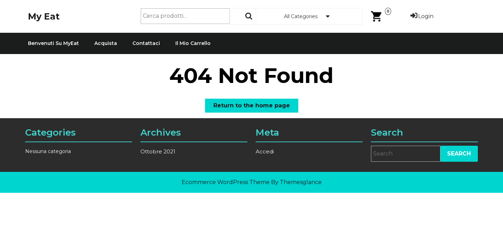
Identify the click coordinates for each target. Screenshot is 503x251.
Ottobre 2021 (158, 151)
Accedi (265, 151)
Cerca (249, 16)
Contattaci (146, 43)
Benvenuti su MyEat (53, 43)
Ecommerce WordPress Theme (226, 182)
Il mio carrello (193, 43)
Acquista (105, 43)
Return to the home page (255, 107)
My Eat (44, 16)
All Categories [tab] (309, 16)
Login (421, 16)
